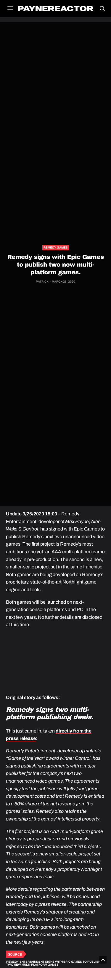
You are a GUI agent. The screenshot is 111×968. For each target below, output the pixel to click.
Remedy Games (56, 247)
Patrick (42, 281)
